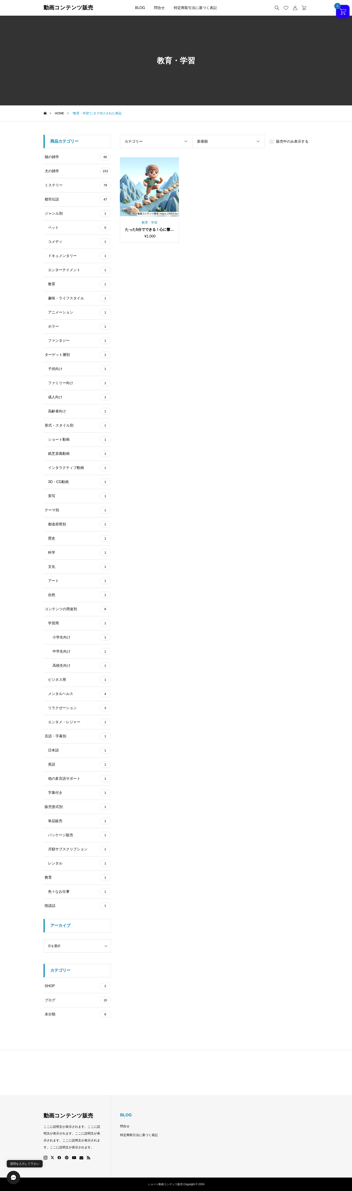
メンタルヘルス (79, 693)
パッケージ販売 (79, 835)
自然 (79, 595)
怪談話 (78, 905)
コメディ (79, 241)
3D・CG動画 (79, 482)
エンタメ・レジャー (79, 722)
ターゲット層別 (78, 354)
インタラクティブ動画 (79, 467)
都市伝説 (78, 199)
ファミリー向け (79, 383)
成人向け (79, 397)
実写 (79, 496)
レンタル (79, 863)
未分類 (78, 1014)
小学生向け (82, 637)
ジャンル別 (78, 213)
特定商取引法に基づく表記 (195, 8)
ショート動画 (79, 439)
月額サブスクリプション (79, 849)
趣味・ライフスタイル (79, 298)
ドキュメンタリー (79, 256)
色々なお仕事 (79, 891)
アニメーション (79, 312)
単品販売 (79, 821)
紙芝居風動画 (79, 453)
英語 (79, 764)
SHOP (78, 986)
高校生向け (82, 665)
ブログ (78, 1000)
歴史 (79, 538)
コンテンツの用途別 (78, 609)
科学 (79, 552)
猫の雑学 (78, 157)
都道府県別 (79, 524)
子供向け (79, 369)
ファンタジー (79, 340)
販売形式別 (78, 806)
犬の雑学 (78, 171)
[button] (13, 1177)
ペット (79, 227)
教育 (79, 284)
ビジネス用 (79, 679)
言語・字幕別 (78, 736)
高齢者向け (79, 411)
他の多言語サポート (79, 778)
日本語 (79, 750)
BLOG (140, 8)
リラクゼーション (79, 708)
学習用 (79, 623)
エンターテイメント (79, 270)
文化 (79, 566)
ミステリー (78, 185)
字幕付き (79, 792)
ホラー (79, 326)
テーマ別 (78, 510)
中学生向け (82, 651)
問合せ (159, 8)
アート (79, 580)
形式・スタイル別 (78, 425)
